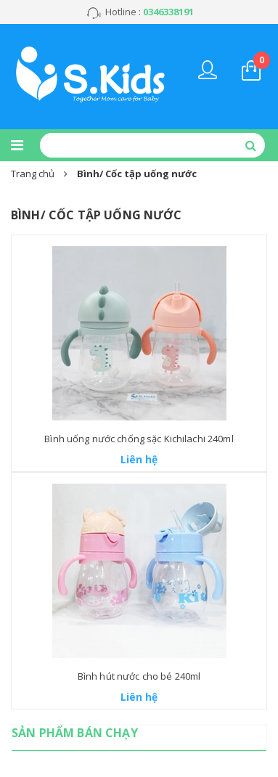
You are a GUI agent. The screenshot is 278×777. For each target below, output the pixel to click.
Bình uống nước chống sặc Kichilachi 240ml (138, 438)
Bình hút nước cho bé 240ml (139, 676)
